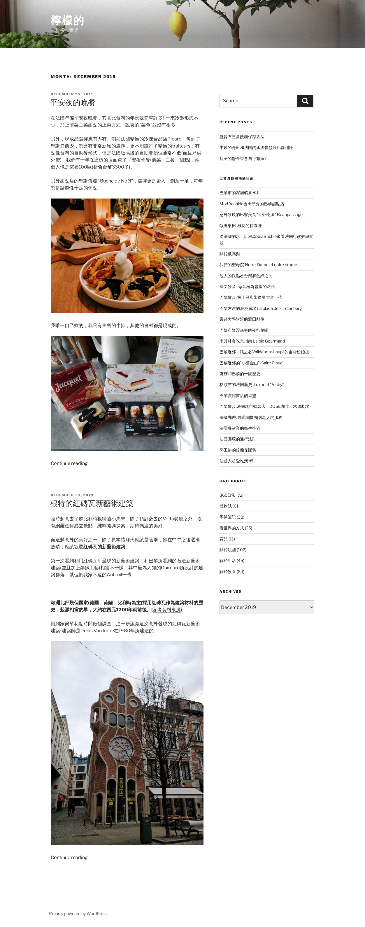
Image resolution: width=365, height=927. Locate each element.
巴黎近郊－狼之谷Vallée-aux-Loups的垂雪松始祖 (264, 351)
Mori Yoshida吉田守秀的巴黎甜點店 (252, 203)
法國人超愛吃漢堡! (236, 460)
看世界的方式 (232, 527)
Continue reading (69, 463)
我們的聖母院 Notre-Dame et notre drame (258, 264)
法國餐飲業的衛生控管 (240, 428)
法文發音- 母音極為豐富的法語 (247, 286)
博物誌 (226, 505)
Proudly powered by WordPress (78, 913)
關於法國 (228, 549)
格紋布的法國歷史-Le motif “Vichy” (252, 384)
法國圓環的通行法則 (238, 438)
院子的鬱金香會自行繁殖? (243, 158)
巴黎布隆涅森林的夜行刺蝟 (244, 330)
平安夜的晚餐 (73, 102)
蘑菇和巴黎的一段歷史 (240, 373)
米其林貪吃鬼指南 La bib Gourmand (252, 340)
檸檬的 (68, 20)
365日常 (228, 495)
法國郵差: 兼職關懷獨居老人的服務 (251, 417)
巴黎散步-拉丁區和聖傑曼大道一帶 (251, 297)
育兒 (224, 538)
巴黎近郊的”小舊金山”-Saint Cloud (251, 362)
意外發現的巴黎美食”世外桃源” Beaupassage (261, 214)
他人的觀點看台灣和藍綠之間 (246, 275)
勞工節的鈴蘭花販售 (238, 449)
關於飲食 (228, 571)
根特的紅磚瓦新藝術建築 (92, 503)
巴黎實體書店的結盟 (238, 395)
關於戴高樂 (230, 253)
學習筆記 (228, 517)
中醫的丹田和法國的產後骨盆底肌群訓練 (256, 147)
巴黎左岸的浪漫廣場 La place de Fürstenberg (261, 308)
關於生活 (228, 560)
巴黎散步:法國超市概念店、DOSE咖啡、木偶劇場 (264, 406)
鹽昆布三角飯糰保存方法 (242, 136)
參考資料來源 (167, 609)
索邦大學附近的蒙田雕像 (242, 319)
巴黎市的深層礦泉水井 (240, 192)
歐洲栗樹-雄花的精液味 (241, 225)
